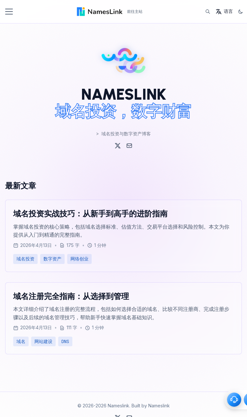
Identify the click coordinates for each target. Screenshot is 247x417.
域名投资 (25, 259)
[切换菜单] (9, 11)
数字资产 (52, 259)
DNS (65, 341)
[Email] (129, 145)
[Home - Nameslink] (99, 11)
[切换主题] (240, 11)
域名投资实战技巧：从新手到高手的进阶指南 (90, 213)
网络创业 (79, 259)
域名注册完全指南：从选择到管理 (71, 296)
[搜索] (208, 11)
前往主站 (134, 11)
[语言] (224, 11)
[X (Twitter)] (117, 145)
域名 (20, 341)
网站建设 (43, 341)
